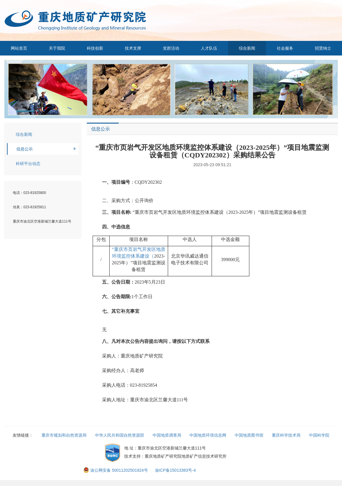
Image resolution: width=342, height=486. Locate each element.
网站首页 (19, 48)
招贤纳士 (323, 48)
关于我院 (57, 48)
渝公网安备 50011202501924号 (116, 470)
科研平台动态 (28, 163)
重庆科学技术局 (286, 435)
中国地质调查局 (167, 435)
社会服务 (285, 48)
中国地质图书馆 (249, 435)
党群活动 (171, 48)
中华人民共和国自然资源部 (119, 435)
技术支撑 (133, 48)
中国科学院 (319, 435)
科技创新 (95, 48)
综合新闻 (247, 48)
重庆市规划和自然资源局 (64, 435)
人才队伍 (209, 48)
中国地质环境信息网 (207, 435)
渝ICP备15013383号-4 (175, 470)
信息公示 (24, 149)
